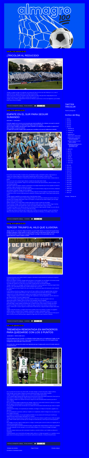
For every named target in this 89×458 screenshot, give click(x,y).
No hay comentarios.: (28, 105)
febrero (69, 160)
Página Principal (34, 448)
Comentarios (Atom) (17, 450)
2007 (68, 192)
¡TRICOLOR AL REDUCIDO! (23, 55)
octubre (69, 132)
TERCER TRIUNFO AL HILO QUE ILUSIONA (32, 227)
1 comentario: (27, 218)
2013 (68, 180)
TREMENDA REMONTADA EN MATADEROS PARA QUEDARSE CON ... (74, 145)
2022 (68, 126)
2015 (68, 176)
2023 (68, 124)
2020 (68, 167)
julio (69, 151)
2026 (68, 119)
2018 (68, 171)
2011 (68, 184)
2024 (68, 123)
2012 (68, 182)
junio (69, 153)
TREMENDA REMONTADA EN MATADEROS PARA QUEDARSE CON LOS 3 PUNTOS (32, 331)
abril (69, 156)
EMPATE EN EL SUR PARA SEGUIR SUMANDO (74, 138)
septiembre (70, 134)
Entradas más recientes (12, 448)
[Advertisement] (73, 76)
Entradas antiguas (56, 448)
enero (69, 162)
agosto (69, 149)
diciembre (70, 128)
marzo (69, 158)
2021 (68, 165)
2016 (68, 175)
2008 (68, 190)
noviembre (70, 130)
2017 (68, 173)
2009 (68, 188)
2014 (68, 178)
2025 (68, 121)
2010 (68, 186)
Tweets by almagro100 (70, 110)
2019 (68, 169)
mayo (69, 155)
